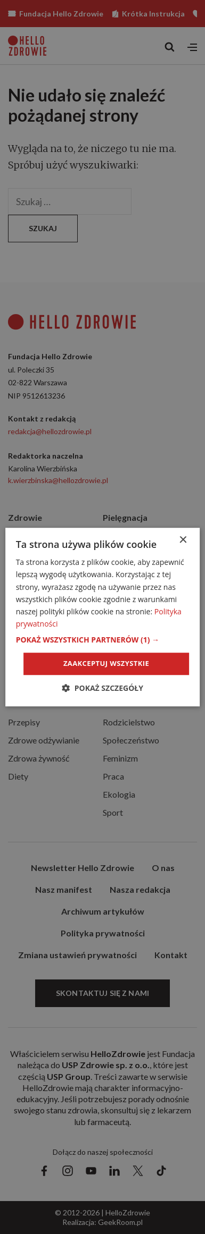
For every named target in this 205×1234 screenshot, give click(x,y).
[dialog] (102, 617)
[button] (103, 640)
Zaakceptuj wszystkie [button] (106, 663)
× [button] (182, 540)
